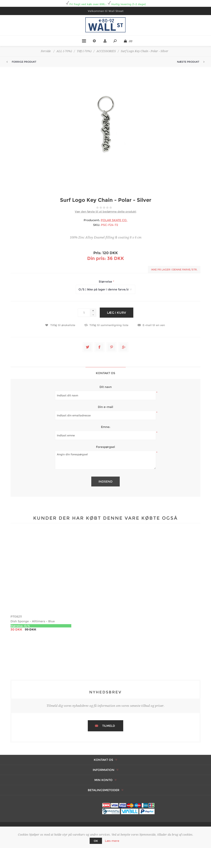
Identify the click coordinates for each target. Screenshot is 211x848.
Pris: (97, 253)
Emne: (105, 427)
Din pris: (96, 258)
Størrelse (106, 281)
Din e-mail (105, 407)
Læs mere (112, 841)
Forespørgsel (105, 447)
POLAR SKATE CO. (114, 220)
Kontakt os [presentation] (105, 373)
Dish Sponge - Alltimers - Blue (33, 621)
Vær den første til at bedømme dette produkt (105, 211)
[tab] (106, 373)
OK (96, 840)
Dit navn (106, 387)
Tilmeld (108, 726)
